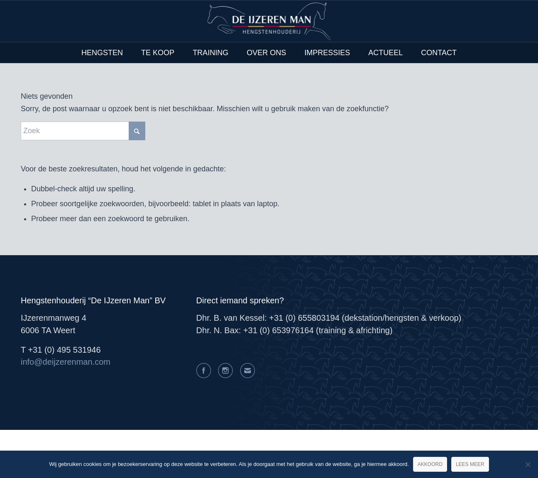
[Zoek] (83, 131)
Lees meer (470, 464)
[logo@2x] (269, 21)
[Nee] (527, 464)
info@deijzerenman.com (65, 361)
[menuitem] (102, 52)
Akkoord (430, 464)
